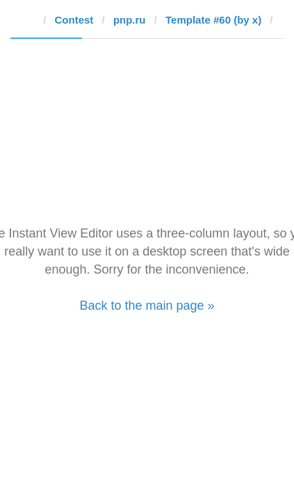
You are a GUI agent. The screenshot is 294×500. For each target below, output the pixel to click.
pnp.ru (129, 20)
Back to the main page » (146, 305)
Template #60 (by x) (213, 20)
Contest (74, 20)
